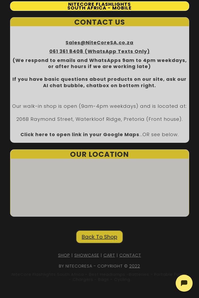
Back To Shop (99, 237)
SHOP (64, 255)
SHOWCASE (86, 255)
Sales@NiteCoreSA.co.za (99, 42)
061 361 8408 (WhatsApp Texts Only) (99, 51)
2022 (134, 266)
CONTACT (130, 255)
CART (109, 255)
